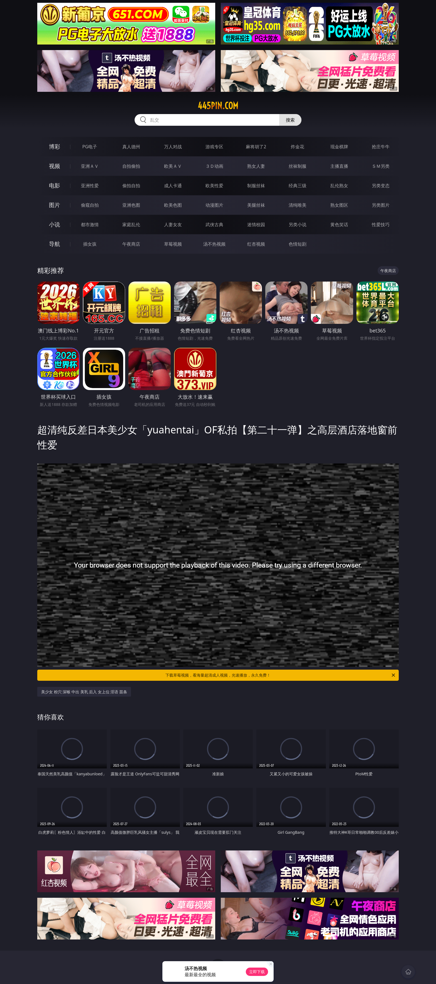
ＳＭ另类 (381, 166)
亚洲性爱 (90, 186)
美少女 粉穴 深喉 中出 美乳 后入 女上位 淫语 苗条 (84, 691)
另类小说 (297, 224)
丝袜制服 (297, 166)
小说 (54, 224)
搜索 (290, 120)
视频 (54, 166)
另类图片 (381, 205)
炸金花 (297, 147)
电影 (54, 185)
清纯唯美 (297, 205)
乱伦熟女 (339, 186)
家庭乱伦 (131, 224)
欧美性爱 (214, 186)
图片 (54, 205)
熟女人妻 (256, 166)
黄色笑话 (339, 224)
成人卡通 (173, 186)
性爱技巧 (381, 224)
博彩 (54, 146)
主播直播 (339, 166)
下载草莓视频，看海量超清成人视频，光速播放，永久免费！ (280, 675)
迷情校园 (256, 224)
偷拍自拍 (131, 186)
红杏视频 (256, 244)
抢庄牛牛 (381, 147)
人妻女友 (173, 224)
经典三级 (297, 186)
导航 (54, 244)
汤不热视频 (214, 244)
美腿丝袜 (256, 205)
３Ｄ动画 (214, 166)
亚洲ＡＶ (90, 166)
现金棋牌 (339, 147)
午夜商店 (131, 244)
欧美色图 (173, 205)
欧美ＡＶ (173, 166)
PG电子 (89, 147)
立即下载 (257, 971)
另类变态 (381, 186)
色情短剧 (297, 244)
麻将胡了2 (256, 147)
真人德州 (131, 147)
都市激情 (90, 224)
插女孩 (89, 244)
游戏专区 (214, 147)
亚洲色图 (131, 205)
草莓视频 (173, 244)
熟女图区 (339, 205)
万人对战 (173, 147)
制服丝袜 (256, 186)
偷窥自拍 (90, 205)
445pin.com (218, 105)
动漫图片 (214, 205)
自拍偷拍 (131, 166)
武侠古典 (214, 224)
